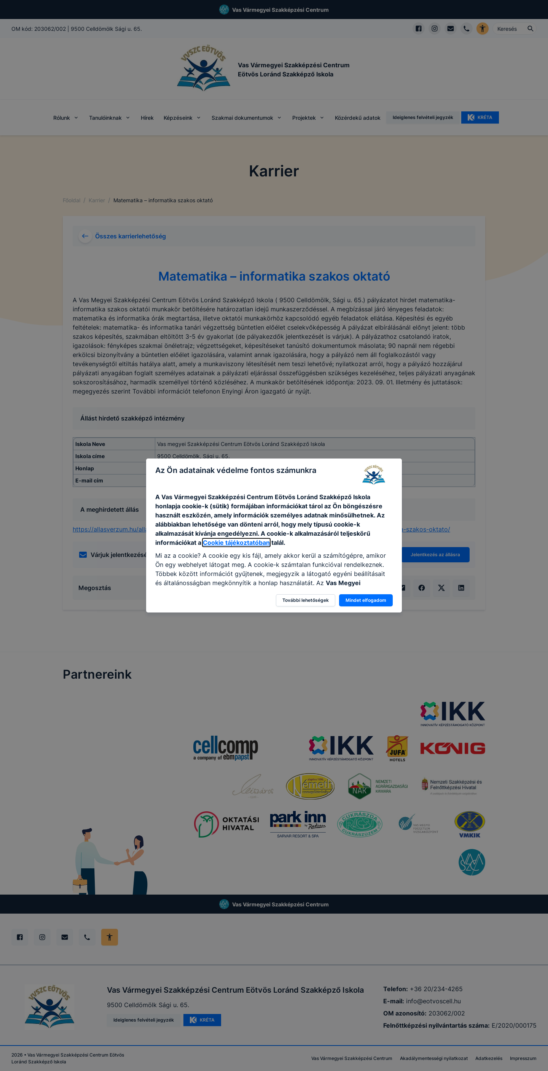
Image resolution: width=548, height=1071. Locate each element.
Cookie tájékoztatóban (236, 542)
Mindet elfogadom (366, 600)
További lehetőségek (305, 600)
